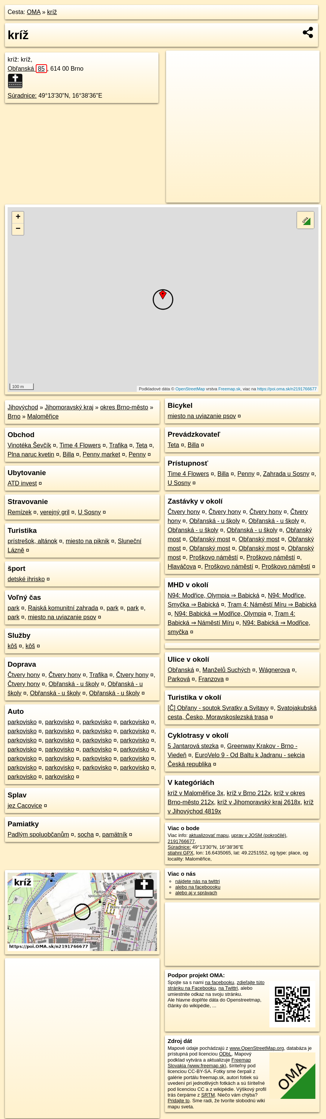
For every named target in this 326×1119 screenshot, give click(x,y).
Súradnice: (22, 95)
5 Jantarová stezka (193, 746)
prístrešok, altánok (32, 541)
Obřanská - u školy (74, 684)
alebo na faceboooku (197, 887)
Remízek (20, 512)
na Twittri (228, 988)
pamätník (114, 834)
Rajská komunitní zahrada (63, 608)
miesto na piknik (87, 541)
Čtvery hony (24, 675)
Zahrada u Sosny (286, 474)
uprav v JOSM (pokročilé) (258, 835)
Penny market (101, 454)
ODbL (225, 1054)
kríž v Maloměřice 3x (195, 793)
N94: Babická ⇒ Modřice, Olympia (220, 613)
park (13, 608)
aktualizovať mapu (208, 835)
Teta (141, 445)
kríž (52, 12)
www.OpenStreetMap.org (256, 1048)
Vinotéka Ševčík (29, 445)
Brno (14, 416)
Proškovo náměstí (213, 557)
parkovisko (22, 722)
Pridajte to (179, 1100)
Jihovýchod (23, 407)
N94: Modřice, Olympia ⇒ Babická (214, 595)
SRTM (208, 1095)
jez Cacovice (25, 805)
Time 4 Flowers (80, 445)
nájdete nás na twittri (197, 881)
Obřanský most (209, 539)
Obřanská (27, 68)
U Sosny (89, 512)
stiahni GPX (180, 853)
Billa (68, 454)
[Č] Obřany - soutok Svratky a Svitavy (218, 708)
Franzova (211, 679)
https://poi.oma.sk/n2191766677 (287, 389)
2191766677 (181, 841)
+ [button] (18, 217)
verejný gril (54, 512)
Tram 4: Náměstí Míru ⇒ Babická (272, 604)
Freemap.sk (229, 389)
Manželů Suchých (226, 670)
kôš (12, 646)
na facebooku (219, 982)
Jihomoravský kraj (69, 407)
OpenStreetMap (190, 389)
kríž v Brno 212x (249, 793)
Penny (137, 454)
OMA (34, 12)
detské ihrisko (26, 579)
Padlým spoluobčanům (38, 834)
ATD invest (22, 483)
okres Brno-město (124, 407)
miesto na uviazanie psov (62, 617)
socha (86, 834)
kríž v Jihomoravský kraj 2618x (259, 802)
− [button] (18, 229)
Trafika (118, 445)
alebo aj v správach (196, 893)
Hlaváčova (182, 566)
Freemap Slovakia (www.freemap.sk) (209, 1062)
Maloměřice (43, 416)
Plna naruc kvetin (31, 454)
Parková (179, 679)
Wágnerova (274, 670)
